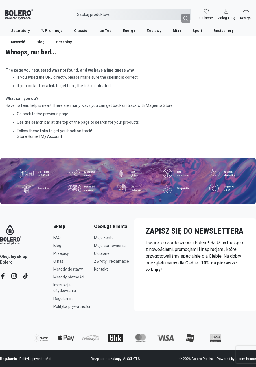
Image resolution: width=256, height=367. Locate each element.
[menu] (128, 26)
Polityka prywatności (71, 306)
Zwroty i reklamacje (111, 261)
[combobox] (131, 10)
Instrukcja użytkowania (64, 288)
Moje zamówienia (110, 245)
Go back (24, 114)
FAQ (57, 237)
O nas (58, 261)
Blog (57, 245)
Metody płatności (68, 277)
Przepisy (61, 253)
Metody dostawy (68, 269)
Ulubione (102, 253)
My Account (51, 136)
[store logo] (14, 10)
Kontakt (101, 269)
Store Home (27, 136)
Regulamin (63, 298)
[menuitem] (16, 27)
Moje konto (104, 237)
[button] (231, 10)
